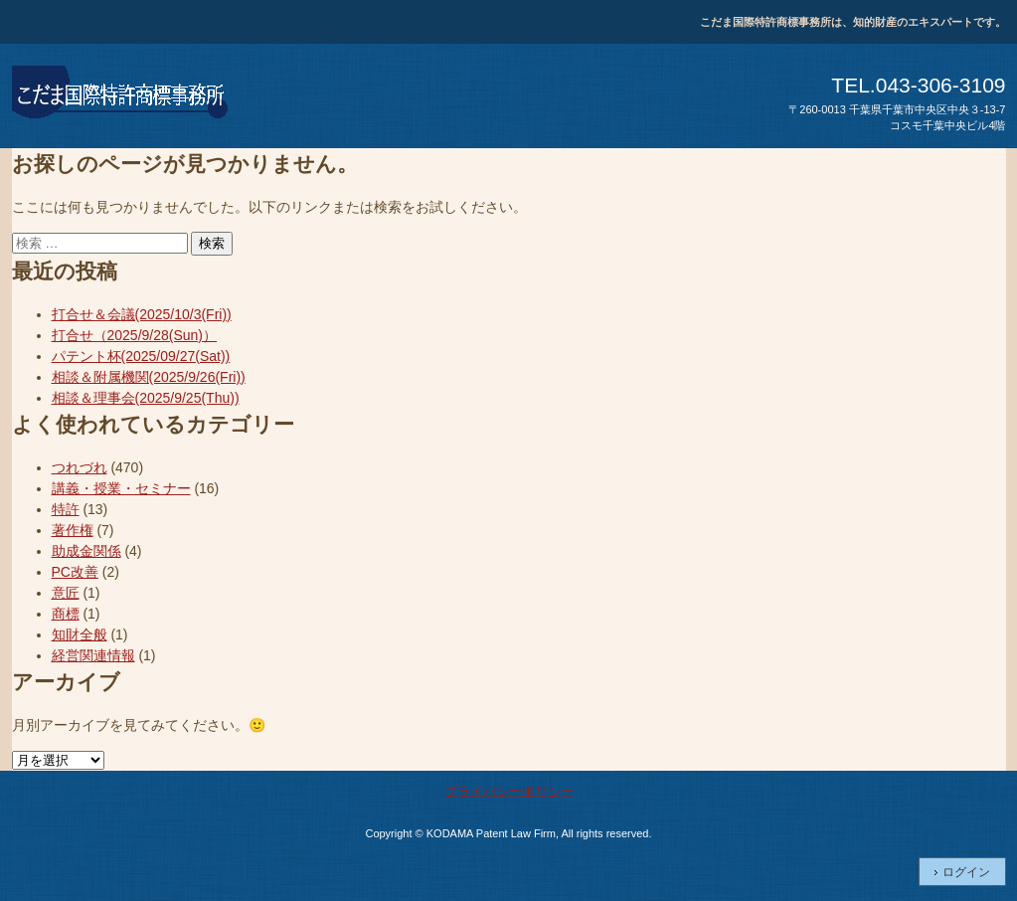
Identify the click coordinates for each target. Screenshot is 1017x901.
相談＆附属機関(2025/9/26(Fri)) (149, 377)
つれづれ (79, 467)
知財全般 (79, 634)
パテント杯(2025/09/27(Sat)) (141, 356)
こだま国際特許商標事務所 (121, 95)
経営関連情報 (93, 655)
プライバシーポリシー (509, 791)
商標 (66, 614)
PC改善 (75, 572)
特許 (66, 509)
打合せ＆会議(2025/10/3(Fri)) (142, 314)
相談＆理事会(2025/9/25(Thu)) (146, 398)
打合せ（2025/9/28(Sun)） (135, 335)
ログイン (966, 872)
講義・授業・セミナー (121, 488)
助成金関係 (86, 551)
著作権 (72, 530)
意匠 (66, 593)
